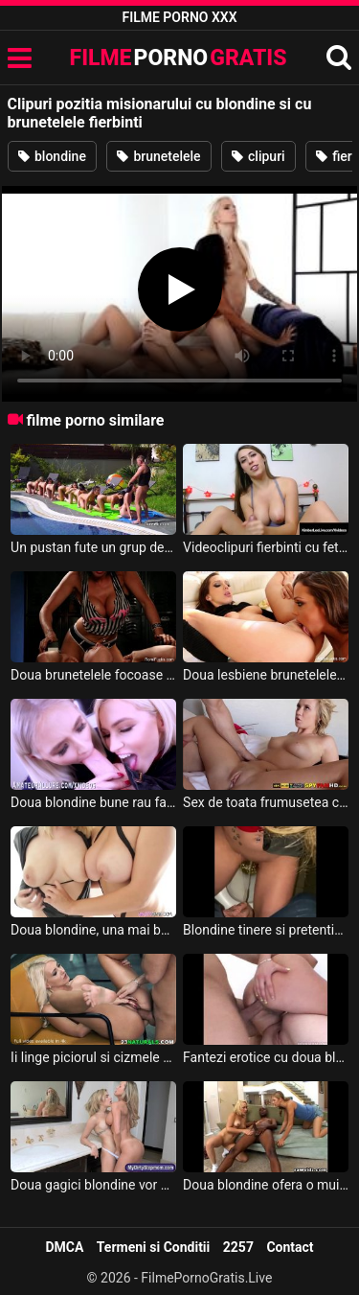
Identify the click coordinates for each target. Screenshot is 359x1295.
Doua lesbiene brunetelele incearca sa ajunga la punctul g (265, 674)
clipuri (258, 156)
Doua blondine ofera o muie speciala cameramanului (265, 1184)
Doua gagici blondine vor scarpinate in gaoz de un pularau (93, 1184)
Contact (289, 1247)
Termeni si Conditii (153, 1247)
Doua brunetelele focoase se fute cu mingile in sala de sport (93, 674)
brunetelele (159, 156)
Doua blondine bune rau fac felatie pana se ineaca (93, 802)
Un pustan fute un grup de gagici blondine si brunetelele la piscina (93, 547)
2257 (238, 1247)
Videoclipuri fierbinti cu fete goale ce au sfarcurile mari (265, 547)
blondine (52, 156)
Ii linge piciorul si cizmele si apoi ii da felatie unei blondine (93, 1057)
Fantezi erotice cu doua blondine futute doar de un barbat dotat (265, 1057)
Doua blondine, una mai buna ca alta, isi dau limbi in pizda (93, 929)
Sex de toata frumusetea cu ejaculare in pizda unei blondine (265, 802)
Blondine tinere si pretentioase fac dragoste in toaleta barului (265, 929)
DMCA (64, 1247)
